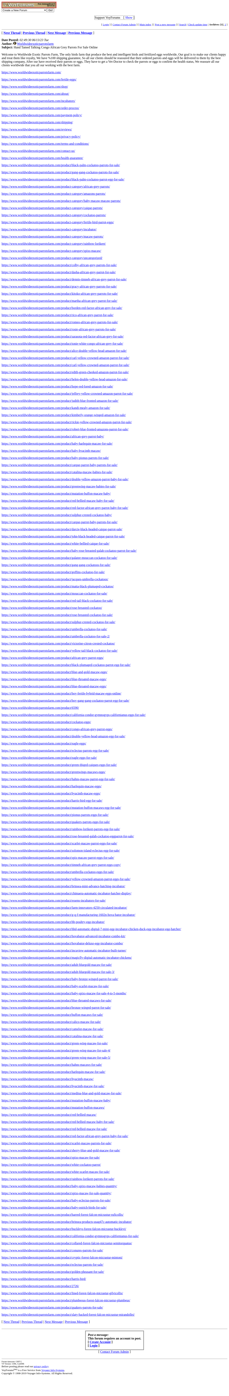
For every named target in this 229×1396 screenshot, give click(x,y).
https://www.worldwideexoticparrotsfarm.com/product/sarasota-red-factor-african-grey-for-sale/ (63, 336)
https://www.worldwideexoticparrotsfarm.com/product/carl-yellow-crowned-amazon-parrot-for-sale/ (65, 358)
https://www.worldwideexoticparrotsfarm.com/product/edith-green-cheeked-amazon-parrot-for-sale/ (65, 372)
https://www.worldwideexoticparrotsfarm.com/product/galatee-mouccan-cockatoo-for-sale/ (59, 557)
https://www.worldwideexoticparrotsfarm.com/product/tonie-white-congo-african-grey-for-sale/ (62, 343)
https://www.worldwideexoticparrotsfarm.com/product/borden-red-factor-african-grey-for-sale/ (62, 308)
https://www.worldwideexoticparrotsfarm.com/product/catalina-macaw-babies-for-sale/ (57, 472)
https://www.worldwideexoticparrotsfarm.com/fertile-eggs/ (39, 79)
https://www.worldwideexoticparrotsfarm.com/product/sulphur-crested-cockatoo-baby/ (57, 515)
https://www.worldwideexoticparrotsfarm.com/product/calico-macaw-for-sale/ (51, 1022)
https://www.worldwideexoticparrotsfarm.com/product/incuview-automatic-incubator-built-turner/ (64, 950)
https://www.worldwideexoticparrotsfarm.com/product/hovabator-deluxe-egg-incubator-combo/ (62, 943)
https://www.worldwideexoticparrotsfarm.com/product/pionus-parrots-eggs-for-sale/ (55, 814)
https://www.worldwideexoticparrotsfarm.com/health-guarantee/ (42, 158)
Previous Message (76, 1321)
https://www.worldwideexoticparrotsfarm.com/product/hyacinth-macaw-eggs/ (51, 793)
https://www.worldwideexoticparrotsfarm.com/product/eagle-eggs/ (44, 743)
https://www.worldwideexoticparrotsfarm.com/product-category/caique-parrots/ (52, 208)
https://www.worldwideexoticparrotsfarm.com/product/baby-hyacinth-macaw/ (51, 450)
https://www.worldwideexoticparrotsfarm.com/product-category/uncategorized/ (52, 258)
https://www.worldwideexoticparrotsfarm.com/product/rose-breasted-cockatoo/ (52, 607)
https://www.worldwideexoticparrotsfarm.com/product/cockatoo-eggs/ (46, 722)
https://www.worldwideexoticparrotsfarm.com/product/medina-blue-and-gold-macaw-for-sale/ (62, 1093)
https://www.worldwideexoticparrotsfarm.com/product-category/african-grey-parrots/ (56, 186)
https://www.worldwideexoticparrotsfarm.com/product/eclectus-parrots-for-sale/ (52, 1264)
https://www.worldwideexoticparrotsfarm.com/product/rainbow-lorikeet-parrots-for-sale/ (58, 1179)
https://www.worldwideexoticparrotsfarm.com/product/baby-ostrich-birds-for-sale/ (54, 1207)
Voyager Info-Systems (52, 1370)
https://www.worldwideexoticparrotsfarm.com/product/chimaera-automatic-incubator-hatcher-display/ (66, 893)
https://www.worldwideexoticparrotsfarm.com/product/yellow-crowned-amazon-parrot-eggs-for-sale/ (66, 879)
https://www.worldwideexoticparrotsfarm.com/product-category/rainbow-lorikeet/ (54, 243)
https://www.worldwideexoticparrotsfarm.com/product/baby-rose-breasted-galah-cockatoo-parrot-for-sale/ (69, 550)
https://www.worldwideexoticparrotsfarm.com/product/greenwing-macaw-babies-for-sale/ (59, 486)
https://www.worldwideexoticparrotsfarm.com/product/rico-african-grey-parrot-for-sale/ (58, 315)
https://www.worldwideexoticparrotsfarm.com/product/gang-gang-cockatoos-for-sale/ (56, 565)
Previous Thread (32, 1321)
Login (106, 24)
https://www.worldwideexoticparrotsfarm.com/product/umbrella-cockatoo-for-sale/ (54, 629)
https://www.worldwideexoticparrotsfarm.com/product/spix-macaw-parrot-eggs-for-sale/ (58, 857)
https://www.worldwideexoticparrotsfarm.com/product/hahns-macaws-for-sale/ (52, 1064)
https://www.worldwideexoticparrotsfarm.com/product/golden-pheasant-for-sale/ (53, 1271)
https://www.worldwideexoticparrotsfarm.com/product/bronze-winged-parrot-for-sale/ (56, 1007)
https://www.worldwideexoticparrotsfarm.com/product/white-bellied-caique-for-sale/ (55, 543)
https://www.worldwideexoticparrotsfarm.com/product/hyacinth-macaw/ (48, 1079)
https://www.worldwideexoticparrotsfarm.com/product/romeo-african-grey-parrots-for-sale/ (60, 322)
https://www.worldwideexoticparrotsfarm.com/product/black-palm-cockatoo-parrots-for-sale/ (61, 165)
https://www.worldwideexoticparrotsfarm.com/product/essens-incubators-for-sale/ (54, 900)
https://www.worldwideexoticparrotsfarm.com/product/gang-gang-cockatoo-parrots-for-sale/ (60, 172)
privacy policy (41, 1366)
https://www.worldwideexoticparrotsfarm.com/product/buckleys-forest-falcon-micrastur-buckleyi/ (64, 1229)
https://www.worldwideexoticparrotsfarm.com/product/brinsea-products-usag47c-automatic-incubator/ (67, 1221)
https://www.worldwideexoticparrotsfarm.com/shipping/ (37, 122)
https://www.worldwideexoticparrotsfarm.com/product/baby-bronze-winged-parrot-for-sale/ (60, 979)
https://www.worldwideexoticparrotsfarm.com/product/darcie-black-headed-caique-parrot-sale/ (62, 529)
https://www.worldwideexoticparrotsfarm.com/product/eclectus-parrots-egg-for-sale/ (55, 750)
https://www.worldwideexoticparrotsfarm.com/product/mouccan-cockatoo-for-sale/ (54, 593)
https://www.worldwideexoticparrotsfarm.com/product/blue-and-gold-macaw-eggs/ (54, 672)
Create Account (100, 1342)
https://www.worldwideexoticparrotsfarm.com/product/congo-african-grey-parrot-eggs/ (57, 729)
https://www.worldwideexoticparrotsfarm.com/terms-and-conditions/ (45, 143)
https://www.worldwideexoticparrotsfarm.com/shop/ (35, 86)
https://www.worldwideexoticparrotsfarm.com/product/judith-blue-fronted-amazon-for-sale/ (60, 400)
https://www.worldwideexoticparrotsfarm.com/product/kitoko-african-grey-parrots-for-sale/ (60, 293)
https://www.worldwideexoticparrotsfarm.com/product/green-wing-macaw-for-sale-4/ (56, 1050)
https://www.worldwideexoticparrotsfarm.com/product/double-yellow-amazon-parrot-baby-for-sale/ (65, 479)
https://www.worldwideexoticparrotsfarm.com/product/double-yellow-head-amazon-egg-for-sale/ (63, 736)
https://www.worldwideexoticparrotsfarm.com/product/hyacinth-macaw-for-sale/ (53, 1086)
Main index (145, 24)
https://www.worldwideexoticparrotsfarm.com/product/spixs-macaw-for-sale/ (51, 1157)
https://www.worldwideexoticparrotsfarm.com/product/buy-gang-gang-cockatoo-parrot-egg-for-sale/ (65, 700)
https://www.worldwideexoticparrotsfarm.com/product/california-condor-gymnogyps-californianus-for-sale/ (70, 1236)
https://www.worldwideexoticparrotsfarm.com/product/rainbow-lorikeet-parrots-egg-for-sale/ (61, 829)
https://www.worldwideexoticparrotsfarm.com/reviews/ (37, 129)
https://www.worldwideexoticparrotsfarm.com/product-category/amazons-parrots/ (54, 193)
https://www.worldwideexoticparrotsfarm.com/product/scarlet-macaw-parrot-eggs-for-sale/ (59, 843)
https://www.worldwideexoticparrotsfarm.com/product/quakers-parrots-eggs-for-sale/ (56, 822)
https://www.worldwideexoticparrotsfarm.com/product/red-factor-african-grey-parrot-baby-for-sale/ (65, 507)
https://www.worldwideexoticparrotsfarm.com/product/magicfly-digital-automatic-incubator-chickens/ (67, 957)
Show (128, 17)
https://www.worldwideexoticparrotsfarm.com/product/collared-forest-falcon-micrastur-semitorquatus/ (67, 1243)
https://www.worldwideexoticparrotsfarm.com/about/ (35, 93)
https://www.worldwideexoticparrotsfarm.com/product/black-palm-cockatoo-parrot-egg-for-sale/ (63, 179)
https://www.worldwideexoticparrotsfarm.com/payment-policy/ (42, 115)
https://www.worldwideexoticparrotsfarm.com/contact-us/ (38, 151)
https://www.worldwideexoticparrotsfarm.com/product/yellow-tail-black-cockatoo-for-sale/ (59, 650)
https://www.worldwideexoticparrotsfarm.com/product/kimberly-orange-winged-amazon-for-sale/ (64, 415)
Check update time (197, 24)
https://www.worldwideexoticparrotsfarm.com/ (31, 72)
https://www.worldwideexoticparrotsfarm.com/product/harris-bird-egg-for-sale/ (52, 800)
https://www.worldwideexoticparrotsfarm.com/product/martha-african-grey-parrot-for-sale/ (59, 300)
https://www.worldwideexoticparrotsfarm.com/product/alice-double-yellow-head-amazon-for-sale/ (64, 350)
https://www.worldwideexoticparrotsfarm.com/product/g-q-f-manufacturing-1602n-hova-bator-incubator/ (68, 914)
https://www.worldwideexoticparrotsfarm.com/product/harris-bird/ (44, 1279)
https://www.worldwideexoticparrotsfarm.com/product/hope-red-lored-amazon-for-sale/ (57, 386)
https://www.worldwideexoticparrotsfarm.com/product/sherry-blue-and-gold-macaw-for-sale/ (61, 1150)
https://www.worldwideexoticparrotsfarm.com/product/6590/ (40, 707)
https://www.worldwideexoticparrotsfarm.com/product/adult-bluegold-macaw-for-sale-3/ (58, 972)
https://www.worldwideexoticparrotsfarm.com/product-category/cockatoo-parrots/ (54, 215)
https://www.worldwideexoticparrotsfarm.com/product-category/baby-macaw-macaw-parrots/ (61, 200)
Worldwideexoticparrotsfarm (35, 43)
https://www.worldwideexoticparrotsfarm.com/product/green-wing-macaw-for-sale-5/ (56, 1057)
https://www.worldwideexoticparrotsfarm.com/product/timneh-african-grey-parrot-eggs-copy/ (61, 864)
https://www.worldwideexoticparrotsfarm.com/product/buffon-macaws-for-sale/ (52, 1014)
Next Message (54, 1321)
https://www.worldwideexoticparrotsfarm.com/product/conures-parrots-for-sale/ (52, 1250)
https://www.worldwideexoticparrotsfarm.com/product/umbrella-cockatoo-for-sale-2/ (56, 636)
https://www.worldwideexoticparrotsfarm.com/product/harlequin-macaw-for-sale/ (53, 1072)
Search (182, 24)
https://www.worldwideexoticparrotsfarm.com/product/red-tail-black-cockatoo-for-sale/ (57, 600)
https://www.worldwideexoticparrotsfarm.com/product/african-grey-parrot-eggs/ (53, 657)
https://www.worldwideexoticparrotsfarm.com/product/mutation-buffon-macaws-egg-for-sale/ (61, 807)
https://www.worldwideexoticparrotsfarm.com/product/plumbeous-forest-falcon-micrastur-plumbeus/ (66, 1300)
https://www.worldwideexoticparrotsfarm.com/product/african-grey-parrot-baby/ (53, 436)
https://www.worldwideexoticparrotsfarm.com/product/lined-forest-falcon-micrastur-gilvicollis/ (62, 1293)
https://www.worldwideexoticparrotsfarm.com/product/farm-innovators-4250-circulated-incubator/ (64, 907)
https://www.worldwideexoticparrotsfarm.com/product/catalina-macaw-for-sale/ (52, 1036)
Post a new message (165, 24)
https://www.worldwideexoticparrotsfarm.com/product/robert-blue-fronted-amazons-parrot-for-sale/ (65, 429)
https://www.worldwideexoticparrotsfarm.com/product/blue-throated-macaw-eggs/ (54, 679)
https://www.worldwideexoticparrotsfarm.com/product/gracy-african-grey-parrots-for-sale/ (59, 286)
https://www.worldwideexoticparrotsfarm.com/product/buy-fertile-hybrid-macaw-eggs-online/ (61, 693)
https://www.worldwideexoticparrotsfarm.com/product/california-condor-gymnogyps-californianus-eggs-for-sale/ (74, 715)
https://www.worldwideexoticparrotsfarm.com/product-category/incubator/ (49, 229)
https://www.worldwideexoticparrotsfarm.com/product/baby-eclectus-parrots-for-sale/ (56, 1200)
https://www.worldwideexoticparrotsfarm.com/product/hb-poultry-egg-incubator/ (53, 922)
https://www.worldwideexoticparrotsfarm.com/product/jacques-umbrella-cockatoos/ (55, 579)
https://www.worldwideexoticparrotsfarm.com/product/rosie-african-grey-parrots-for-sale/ (59, 329)
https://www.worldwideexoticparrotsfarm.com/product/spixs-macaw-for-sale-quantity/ (56, 1193)
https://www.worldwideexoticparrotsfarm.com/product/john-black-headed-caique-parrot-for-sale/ (63, 536)
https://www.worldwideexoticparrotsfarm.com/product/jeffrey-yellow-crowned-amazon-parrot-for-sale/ (67, 393)
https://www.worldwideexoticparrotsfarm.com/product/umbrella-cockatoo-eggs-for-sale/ (58, 872)
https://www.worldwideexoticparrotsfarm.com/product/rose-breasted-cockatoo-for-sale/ (57, 615)
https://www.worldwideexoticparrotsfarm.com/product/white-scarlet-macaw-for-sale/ (56, 1171)
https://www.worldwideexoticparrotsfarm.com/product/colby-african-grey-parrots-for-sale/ (59, 265)
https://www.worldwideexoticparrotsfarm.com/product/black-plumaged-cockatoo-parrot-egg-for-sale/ (66, 665)
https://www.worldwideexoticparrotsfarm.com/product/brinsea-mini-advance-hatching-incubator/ (63, 886)
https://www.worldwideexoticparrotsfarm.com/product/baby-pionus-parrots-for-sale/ (55, 458)
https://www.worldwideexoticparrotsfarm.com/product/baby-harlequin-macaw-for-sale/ (57, 443)
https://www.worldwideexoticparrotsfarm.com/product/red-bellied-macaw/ (49, 1114)
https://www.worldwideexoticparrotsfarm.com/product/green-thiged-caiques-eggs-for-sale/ (59, 765)
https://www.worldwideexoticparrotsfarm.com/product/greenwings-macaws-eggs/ (53, 772)
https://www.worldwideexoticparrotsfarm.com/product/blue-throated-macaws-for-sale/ (57, 1000)
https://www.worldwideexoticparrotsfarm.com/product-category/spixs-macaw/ (51, 250)
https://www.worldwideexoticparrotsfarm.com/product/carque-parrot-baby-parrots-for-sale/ (59, 465)
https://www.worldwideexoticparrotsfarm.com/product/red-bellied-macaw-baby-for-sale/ (58, 500)
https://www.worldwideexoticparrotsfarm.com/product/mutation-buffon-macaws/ (53, 1107)
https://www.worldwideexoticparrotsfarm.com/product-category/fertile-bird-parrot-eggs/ (58, 222)
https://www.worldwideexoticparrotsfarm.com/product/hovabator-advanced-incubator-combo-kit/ (63, 936)
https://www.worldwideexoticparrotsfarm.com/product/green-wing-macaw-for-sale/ (55, 1043)
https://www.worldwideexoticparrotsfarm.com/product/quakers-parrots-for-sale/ (52, 1307)
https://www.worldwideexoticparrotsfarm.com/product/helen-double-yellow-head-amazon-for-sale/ (65, 379)
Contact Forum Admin (124, 24)
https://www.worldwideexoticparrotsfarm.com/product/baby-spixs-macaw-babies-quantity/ (59, 1186)
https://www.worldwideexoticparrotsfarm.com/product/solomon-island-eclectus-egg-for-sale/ (61, 850)
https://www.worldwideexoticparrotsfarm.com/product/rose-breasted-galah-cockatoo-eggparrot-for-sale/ (68, 836)
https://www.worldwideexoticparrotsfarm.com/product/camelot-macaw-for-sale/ (52, 1029)
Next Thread (11, 1321)
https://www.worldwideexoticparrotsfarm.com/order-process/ (40, 108)
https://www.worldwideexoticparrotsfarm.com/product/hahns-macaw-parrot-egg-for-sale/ (58, 779)
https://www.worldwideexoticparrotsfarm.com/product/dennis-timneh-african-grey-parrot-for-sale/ (64, 279)
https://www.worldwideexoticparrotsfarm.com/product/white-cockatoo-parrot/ (51, 1164)
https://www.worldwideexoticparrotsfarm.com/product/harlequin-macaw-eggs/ (52, 786)
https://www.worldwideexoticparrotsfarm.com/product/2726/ (40, 1286)
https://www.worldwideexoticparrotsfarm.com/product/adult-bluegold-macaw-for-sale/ (57, 964)
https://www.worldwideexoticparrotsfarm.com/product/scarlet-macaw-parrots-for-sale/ (57, 1143)
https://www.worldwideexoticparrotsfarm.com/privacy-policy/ (41, 136)
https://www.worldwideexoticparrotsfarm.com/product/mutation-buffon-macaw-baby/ (56, 493)
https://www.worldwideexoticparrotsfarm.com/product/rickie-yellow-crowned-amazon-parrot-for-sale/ (67, 422)
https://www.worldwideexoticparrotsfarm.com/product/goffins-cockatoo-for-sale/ (53, 572)
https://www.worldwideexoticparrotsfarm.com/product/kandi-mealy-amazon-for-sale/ (56, 408)
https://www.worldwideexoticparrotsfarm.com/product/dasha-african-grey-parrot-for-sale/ (59, 272)
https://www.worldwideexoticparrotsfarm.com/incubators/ (38, 101)
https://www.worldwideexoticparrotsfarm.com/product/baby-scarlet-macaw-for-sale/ (55, 986)
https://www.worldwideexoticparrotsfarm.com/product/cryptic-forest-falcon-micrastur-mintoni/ (62, 1257)
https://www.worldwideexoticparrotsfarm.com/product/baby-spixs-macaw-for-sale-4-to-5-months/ (64, 993)
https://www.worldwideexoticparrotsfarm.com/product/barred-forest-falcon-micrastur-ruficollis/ (62, 1214)
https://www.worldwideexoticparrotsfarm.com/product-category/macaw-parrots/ (52, 236)
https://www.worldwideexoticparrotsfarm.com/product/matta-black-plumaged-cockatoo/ (58, 586)
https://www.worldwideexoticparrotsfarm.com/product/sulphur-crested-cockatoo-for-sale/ (58, 622)
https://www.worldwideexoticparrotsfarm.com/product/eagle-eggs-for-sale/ (49, 757)
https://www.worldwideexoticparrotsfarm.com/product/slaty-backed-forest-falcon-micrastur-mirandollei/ (68, 1314)
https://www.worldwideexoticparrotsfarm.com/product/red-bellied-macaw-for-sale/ (54, 1129)
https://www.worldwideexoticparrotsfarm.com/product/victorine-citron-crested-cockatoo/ (58, 643)
